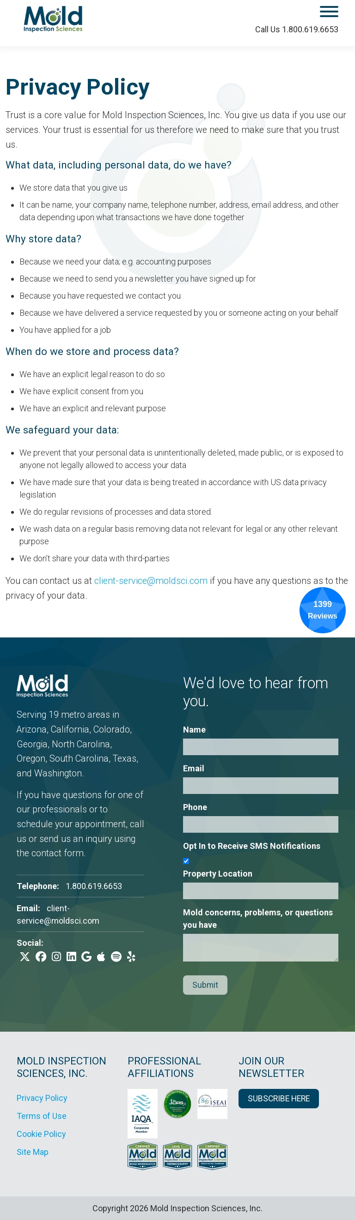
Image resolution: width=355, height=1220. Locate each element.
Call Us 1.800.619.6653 (296, 29)
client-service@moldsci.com (151, 581)
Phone (195, 807)
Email (193, 768)
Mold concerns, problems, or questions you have (258, 918)
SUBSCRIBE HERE (279, 1098)
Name (194, 729)
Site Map (33, 1152)
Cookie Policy (41, 1134)
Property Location (217, 873)
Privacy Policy (42, 1098)
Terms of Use (42, 1116)
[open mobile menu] (303, 13)
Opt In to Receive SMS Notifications (251, 846)
